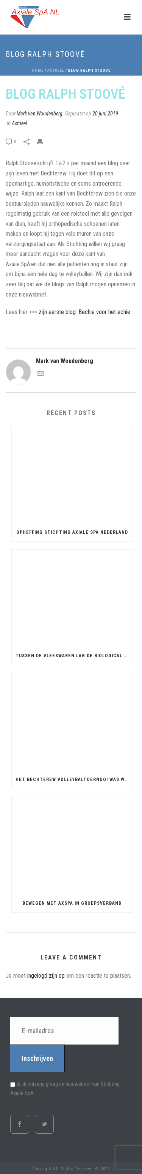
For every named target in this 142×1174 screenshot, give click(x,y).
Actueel (55, 70)
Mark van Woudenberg (39, 113)
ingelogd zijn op (46, 975)
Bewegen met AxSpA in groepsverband (72, 903)
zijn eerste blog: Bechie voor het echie (84, 312)
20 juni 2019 (105, 113)
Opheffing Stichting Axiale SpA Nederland (72, 532)
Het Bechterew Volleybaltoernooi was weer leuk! (74, 779)
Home (38, 70)
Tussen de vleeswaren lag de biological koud (74, 655)
